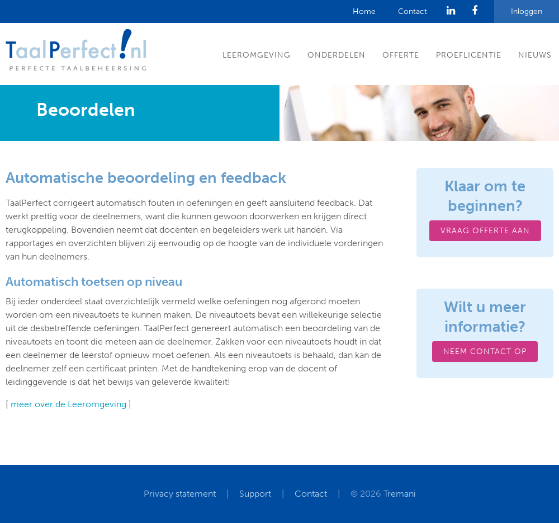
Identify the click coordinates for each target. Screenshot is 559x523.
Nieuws (535, 55)
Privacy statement (180, 493)
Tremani (399, 493)
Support (255, 493)
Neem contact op (485, 351)
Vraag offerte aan (485, 230)
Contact (412, 11)
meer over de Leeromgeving (68, 404)
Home (364, 11)
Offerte (400, 55)
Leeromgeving (256, 55)
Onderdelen (336, 55)
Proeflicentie (468, 55)
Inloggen (526, 11)
